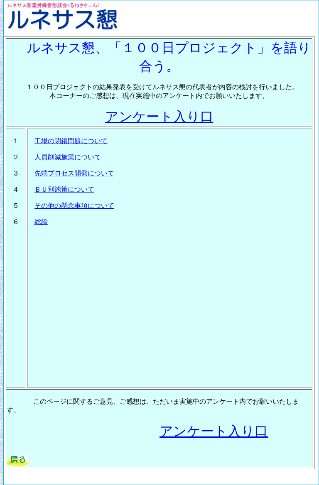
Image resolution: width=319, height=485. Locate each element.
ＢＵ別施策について (64, 189)
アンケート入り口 (159, 116)
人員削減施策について (67, 157)
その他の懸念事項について (74, 205)
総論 (41, 221)
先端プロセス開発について (74, 173)
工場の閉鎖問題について (71, 140)
